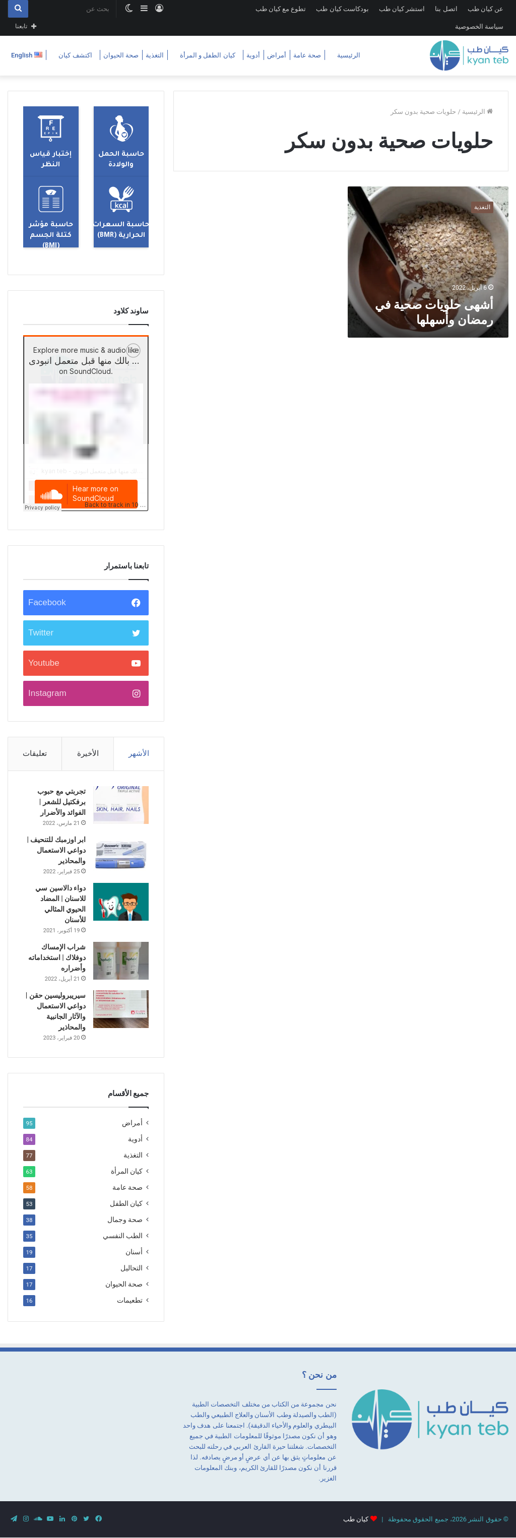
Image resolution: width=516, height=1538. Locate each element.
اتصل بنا (446, 9)
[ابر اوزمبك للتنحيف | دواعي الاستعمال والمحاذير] (121, 853)
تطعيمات (130, 1300)
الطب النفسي (123, 1236)
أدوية (253, 55)
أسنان (134, 1252)
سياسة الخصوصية (479, 26)
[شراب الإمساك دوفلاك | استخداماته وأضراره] (121, 961)
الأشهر (138, 753)
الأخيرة (88, 753)
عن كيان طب (485, 9)
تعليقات (35, 753)
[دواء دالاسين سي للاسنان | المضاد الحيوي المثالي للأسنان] (121, 902)
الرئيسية (348, 55)
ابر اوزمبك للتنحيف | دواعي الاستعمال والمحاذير (56, 850)
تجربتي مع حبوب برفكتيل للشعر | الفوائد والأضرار (61, 801)
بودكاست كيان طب (342, 9)
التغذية (155, 55)
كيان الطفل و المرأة (207, 55)
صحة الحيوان (121, 55)
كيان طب (355, 1519)
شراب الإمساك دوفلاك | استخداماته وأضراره (57, 957)
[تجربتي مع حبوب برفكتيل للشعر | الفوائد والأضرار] (121, 805)
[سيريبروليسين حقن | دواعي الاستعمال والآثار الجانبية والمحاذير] (121, 1009)
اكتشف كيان (75, 55)
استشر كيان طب (402, 9)
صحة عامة (307, 55)
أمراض (276, 55)
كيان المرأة (127, 1171)
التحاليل (131, 1268)
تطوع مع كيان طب (280, 9)
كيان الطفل (126, 1203)
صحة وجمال (125, 1219)
